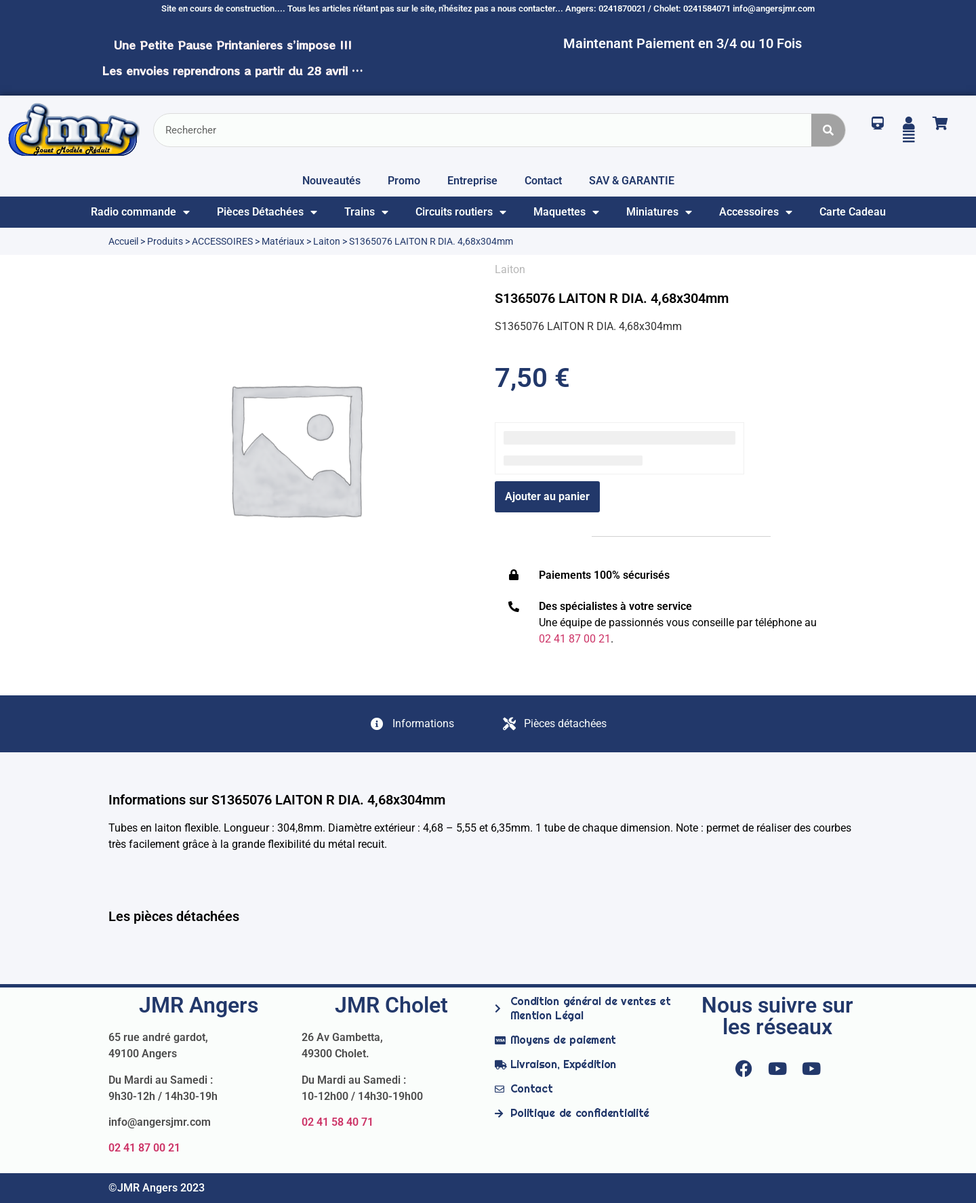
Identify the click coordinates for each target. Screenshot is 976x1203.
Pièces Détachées (267, 212)
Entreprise (472, 180)
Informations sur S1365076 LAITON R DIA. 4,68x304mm (276, 800)
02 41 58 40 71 (337, 1122)
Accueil (123, 241)
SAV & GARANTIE (631, 180)
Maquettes (566, 212)
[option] (294, 448)
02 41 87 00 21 (144, 1147)
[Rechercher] (828, 130)
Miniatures (659, 212)
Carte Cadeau (852, 211)
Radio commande (140, 212)
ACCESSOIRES (222, 241)
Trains (366, 212)
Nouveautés (331, 180)
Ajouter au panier (547, 496)
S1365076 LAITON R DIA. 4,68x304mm (612, 298)
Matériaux (283, 241)
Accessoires (755, 212)
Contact (543, 180)
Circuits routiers (460, 212)
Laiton (326, 241)
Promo (404, 180)
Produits (165, 241)
